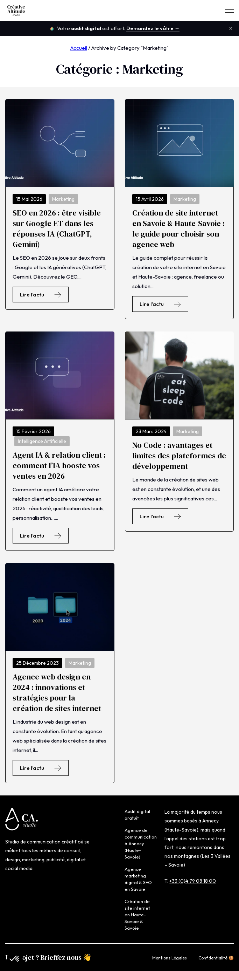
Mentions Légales (169, 957)
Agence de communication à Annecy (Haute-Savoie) (141, 843)
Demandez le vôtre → (153, 28)
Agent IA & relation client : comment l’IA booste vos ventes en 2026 (59, 465)
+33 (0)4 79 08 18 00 (192, 881)
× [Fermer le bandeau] (231, 28)
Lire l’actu (40, 294)
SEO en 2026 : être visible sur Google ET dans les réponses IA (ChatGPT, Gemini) (57, 228)
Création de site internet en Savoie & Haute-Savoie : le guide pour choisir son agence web (178, 228)
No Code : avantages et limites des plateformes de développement (179, 455)
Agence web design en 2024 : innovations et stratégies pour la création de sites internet (57, 692)
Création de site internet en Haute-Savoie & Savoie (137, 914)
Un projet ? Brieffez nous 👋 (48, 957)
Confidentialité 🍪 (216, 957)
